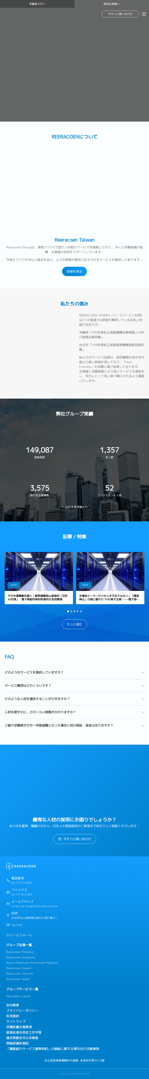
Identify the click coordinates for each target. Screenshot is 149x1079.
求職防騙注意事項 (19, 1027)
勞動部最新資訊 (17, 1043)
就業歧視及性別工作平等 (24, 1032)
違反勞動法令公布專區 (22, 1038)
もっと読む (74, 624)
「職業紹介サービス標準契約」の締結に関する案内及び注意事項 (52, 1049)
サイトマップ (15, 1021)
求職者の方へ (37, 4)
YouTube (17, 925)
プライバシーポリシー (22, 1011)
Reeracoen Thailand (19, 952)
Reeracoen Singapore (20, 957)
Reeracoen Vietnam (19, 974)
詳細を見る (74, 271)
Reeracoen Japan (18, 979)
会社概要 (12, 1005)
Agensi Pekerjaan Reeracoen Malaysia (32, 963)
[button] (68, 611)
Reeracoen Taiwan (18, 968)
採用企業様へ (112, 4)
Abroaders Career (18, 996)
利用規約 (12, 1016)
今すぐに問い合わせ (120, 14)
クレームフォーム (19, 935)
